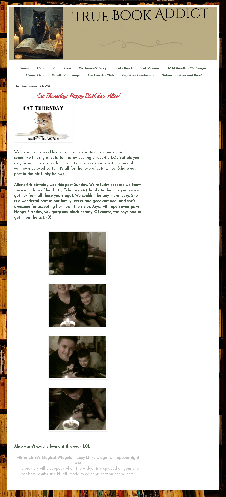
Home (24, 68)
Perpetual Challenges (137, 75)
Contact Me (62, 68)
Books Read (123, 68)
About (41, 68)
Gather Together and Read (182, 75)
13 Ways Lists (34, 75)
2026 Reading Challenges (186, 68)
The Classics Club (100, 75)
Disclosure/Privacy (93, 68)
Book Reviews (149, 68)
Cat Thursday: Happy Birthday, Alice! (77, 95)
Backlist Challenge (66, 75)
